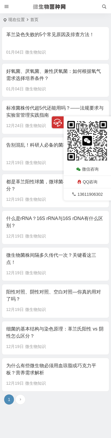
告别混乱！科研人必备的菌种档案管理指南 (51, 144)
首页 (34, 19)
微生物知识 (35, 52)
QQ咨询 (87, 181)
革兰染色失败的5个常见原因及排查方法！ (50, 34)
